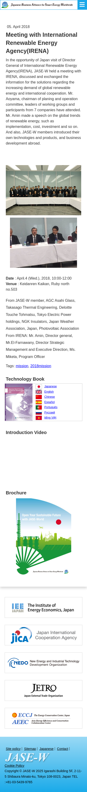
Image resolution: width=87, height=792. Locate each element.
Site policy (13, 749)
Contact (62, 749)
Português (50, 407)
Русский (49, 412)
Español (49, 402)
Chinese (49, 396)
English (49, 391)
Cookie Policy (14, 765)
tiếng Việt (50, 417)
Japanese (50, 386)
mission (22, 366)
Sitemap (30, 749)
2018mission (40, 366)
